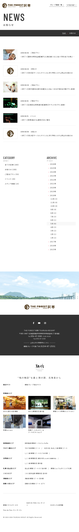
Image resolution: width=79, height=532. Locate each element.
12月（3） (54, 199)
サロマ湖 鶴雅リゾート (32, 448)
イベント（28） (10, 179)
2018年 (54, 195)
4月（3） (54, 227)
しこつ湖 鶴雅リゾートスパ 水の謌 (36, 453)
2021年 (54, 184)
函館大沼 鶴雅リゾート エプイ (35, 484)
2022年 (54, 180)
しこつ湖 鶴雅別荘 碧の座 (33, 463)
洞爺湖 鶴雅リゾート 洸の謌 (34, 478)
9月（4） (54, 209)
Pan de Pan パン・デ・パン (12, 510)
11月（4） (54, 202)
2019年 (54, 191)
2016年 (54, 246)
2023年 (54, 176)
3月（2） (54, 231)
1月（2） (54, 238)
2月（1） (54, 234)
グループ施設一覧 (56, 5)
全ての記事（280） (12, 165)
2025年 (54, 168)
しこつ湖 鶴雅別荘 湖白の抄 (41, 458)
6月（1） (54, 220)
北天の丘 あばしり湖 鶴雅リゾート (56, 448)
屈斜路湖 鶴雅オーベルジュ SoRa (36, 443)
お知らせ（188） (11, 169)
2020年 (54, 188)
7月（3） (54, 217)
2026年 (54, 164)
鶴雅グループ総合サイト (33, 385)
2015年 (54, 249)
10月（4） (54, 206)
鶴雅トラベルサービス (10, 505)
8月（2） (54, 213)
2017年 (54, 242)
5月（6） (54, 224)
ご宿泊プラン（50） (12, 174)
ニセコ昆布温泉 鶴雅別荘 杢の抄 (36, 473)
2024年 (54, 172)
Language (71, 5)
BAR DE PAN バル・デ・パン (36, 504)
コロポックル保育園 (56, 505)
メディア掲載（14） (12, 184)
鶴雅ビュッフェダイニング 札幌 (61, 468)
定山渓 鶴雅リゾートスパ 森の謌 (36, 468)
